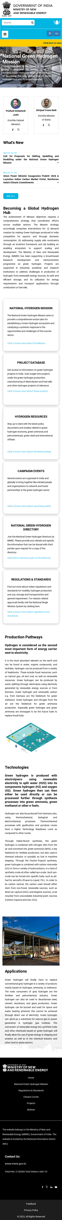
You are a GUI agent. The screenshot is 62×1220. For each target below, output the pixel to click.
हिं (50, 33)
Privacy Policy (31, 1210)
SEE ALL (11, 196)
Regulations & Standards (31, 1090)
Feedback (31, 1204)
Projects (31, 1103)
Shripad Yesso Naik (46, 110)
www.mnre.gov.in (15, 1163)
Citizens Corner (31, 1097)
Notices (31, 1109)
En (56, 33)
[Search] (18, 22)
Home (31, 1077)
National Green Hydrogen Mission (31, 1084)
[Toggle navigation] (5, 34)
